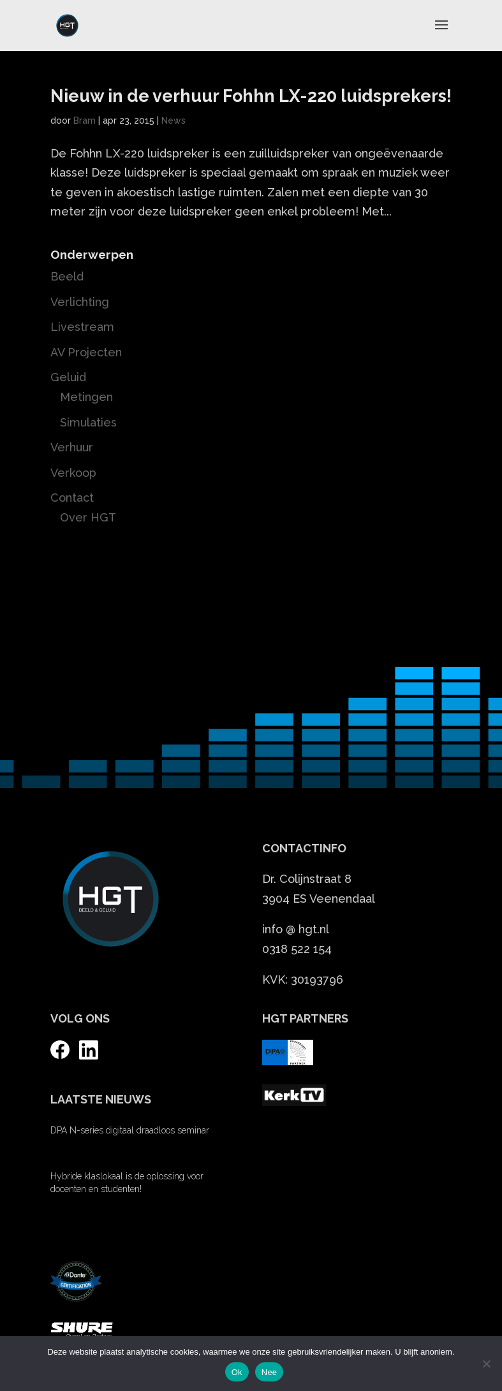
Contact (72, 497)
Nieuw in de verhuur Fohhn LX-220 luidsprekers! (251, 96)
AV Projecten (86, 352)
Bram (84, 120)
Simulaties (88, 422)
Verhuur (71, 447)
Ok (237, 1372)
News (173, 120)
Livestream (82, 326)
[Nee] (486, 1363)
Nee (269, 1372)
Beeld (67, 276)
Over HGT (88, 517)
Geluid (68, 377)
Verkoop (73, 472)
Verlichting (79, 302)
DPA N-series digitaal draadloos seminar (129, 1130)
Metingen (86, 397)
